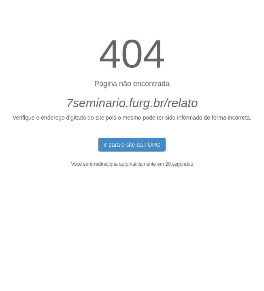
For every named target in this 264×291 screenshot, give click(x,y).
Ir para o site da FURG (132, 144)
